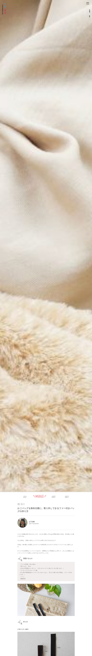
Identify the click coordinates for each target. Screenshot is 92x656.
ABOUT (89, 11)
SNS (89, 16)
